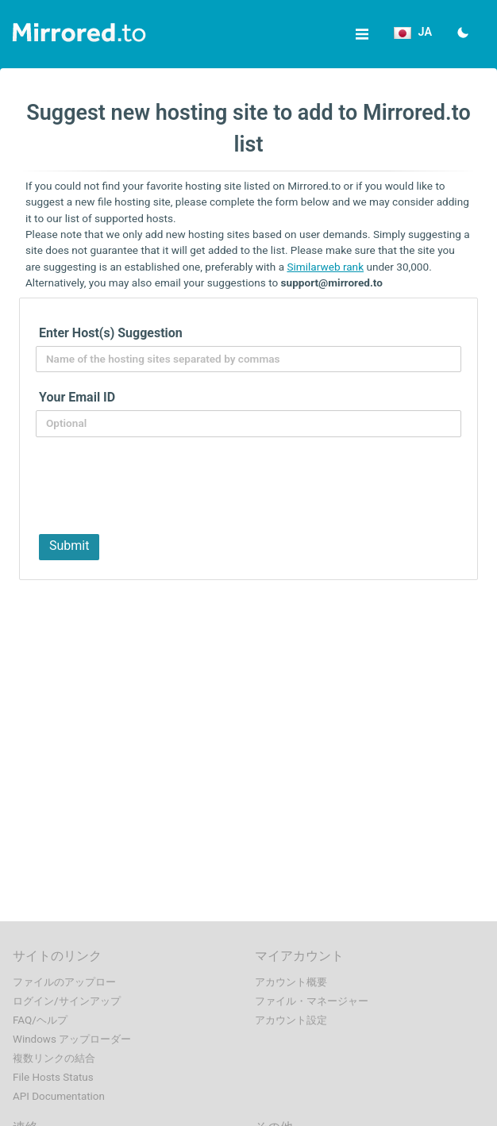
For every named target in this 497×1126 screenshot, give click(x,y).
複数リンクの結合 (54, 1058)
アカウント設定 (291, 1020)
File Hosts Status (53, 1077)
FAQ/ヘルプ (40, 1020)
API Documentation (59, 1096)
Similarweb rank (325, 266)
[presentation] (153, 484)
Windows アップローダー (72, 1039)
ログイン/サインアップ (67, 1001)
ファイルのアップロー (64, 982)
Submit (69, 545)
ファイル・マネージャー (311, 1001)
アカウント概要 (291, 982)
